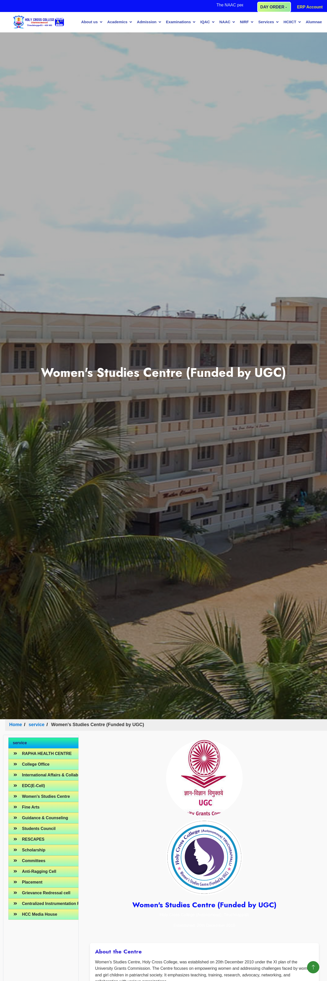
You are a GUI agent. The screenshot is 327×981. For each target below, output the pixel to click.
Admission (147, 22)
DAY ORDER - (274, 7)
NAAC (224, 22)
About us (89, 22)
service (36, 724)
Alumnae (314, 22)
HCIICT (290, 22)
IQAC (205, 22)
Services (266, 22)
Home (15, 724)
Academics (117, 22)
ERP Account (310, 7)
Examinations (178, 22)
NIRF (244, 22)
